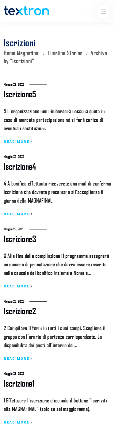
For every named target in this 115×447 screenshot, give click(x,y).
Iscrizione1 (19, 383)
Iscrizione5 (20, 93)
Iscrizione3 (20, 238)
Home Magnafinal (22, 52)
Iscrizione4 (20, 166)
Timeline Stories (65, 52)
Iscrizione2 (20, 310)
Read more (18, 142)
